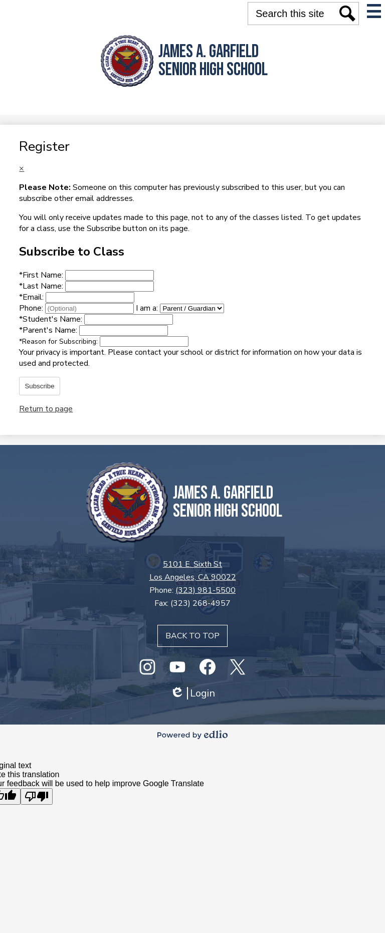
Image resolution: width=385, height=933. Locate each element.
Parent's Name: (49, 330)
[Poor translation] (37, 796)
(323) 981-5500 (205, 590)
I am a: (147, 308)
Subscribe (39, 386)
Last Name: (42, 286)
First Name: (42, 275)
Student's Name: (51, 319)
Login (192, 693)
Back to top (192, 635)
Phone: (32, 308)
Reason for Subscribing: (59, 341)
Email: (32, 297)
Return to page (46, 408)
